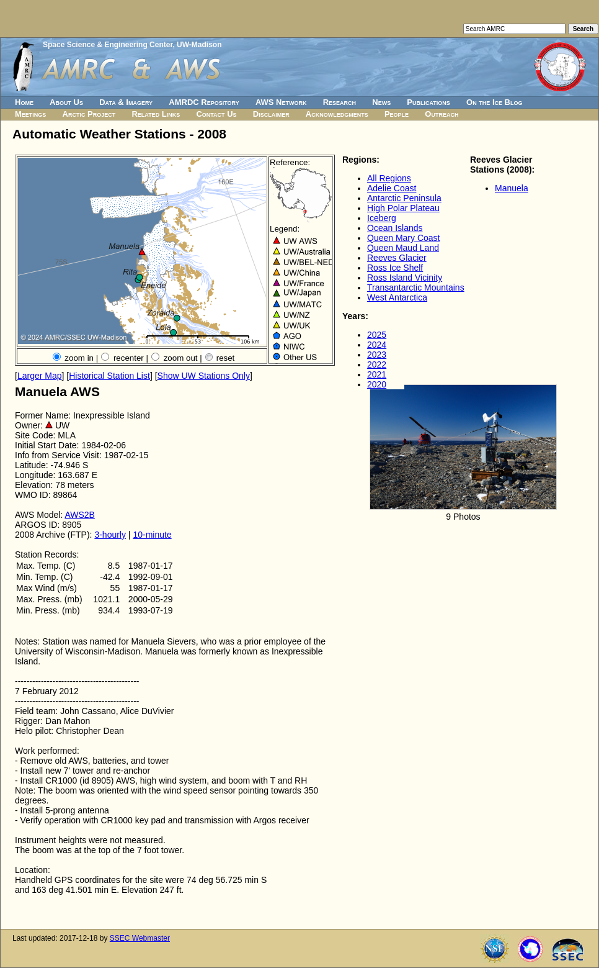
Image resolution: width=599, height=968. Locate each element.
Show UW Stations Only (204, 376)
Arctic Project (89, 114)
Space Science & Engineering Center (107, 44)
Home (24, 102)
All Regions (389, 178)
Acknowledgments (337, 114)
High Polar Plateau (403, 208)
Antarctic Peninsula (404, 198)
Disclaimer (271, 114)
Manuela (511, 188)
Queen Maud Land (403, 248)
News (381, 102)
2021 (376, 374)
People (396, 114)
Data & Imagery (126, 102)
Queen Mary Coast (403, 238)
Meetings (30, 114)
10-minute (152, 535)
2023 (376, 355)
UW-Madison (199, 44)
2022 (376, 364)
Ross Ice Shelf (395, 268)
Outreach (441, 114)
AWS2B (79, 515)
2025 (376, 335)
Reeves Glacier (397, 258)
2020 (376, 384)
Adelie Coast (391, 188)
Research (339, 102)
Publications (428, 102)
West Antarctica (397, 297)
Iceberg (381, 218)
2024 (376, 345)
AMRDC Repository (204, 102)
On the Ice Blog (494, 102)
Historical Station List (109, 376)
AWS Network (281, 102)
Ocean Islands (395, 228)
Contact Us (216, 114)
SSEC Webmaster (140, 938)
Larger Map (39, 376)
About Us (66, 102)
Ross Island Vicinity (404, 278)
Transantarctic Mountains (415, 287)
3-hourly (110, 535)
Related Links (155, 114)
